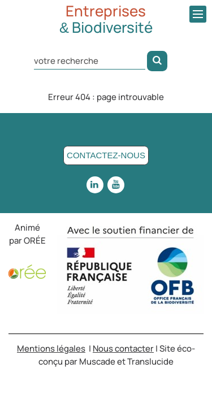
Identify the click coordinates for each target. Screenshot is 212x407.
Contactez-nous (106, 155)
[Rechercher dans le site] (89, 60)
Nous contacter (123, 348)
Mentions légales (51, 348)
